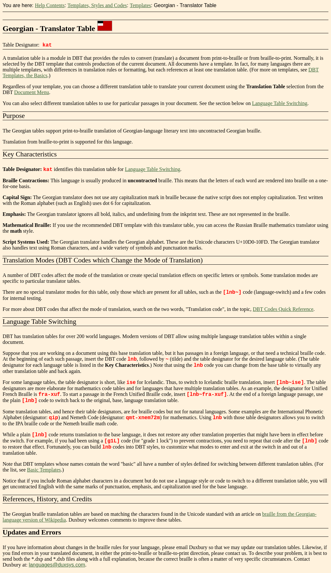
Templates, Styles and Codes (97, 5)
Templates (140, 5)
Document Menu (31, 92)
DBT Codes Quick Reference (283, 309)
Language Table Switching (279, 103)
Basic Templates (44, 469)
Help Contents (50, 5)
